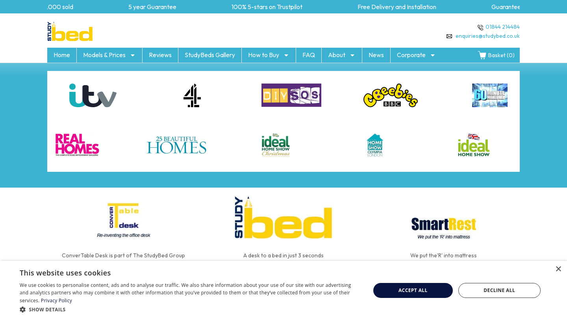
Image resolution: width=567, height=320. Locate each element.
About (342, 55)
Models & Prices (109, 55)
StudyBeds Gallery (210, 55)
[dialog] (283, 290)
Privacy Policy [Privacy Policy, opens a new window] (56, 300)
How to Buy (268, 55)
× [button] (558, 269)
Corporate (416, 55)
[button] (190, 309)
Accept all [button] (413, 290)
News (376, 55)
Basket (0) (496, 55)
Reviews (160, 55)
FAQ (308, 55)
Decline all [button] (499, 290)
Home (62, 55)
